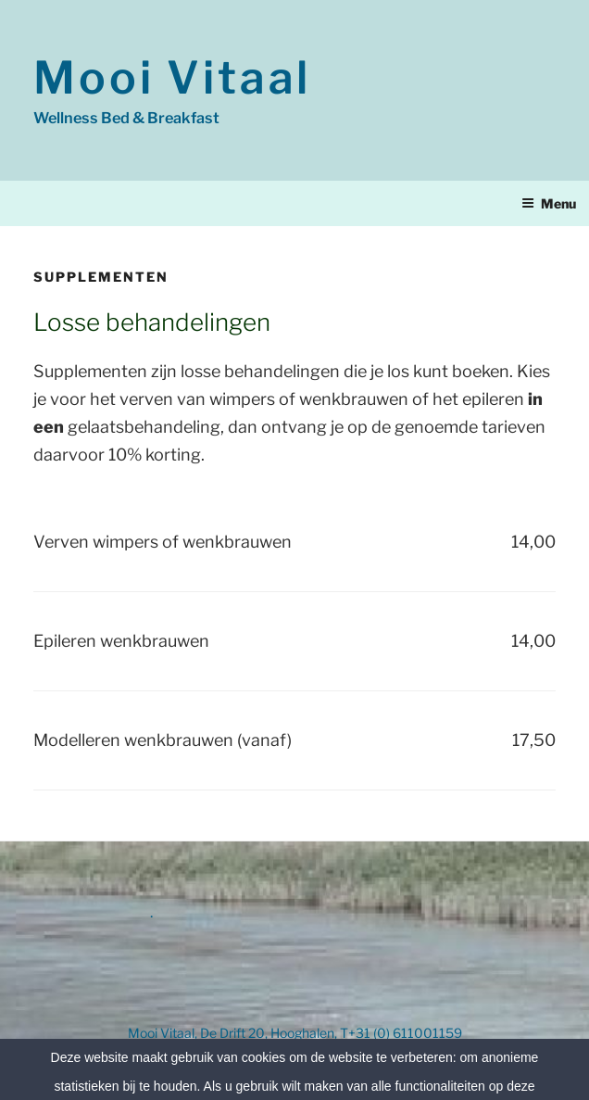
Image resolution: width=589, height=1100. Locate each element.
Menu (548, 203)
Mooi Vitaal (172, 78)
